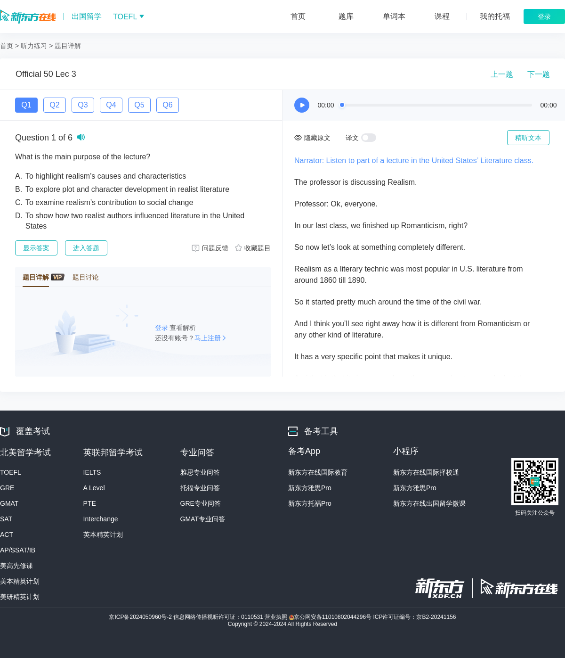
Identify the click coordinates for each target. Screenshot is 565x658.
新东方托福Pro (309, 503)
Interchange (100, 519)
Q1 (26, 105)
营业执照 (277, 617)
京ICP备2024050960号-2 (141, 617)
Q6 (167, 105)
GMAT (9, 503)
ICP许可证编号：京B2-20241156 (414, 617)
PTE (89, 503)
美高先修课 (16, 565)
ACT (6, 534)
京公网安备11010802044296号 (331, 617)
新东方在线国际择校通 (426, 472)
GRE (7, 488)
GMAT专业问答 (202, 519)
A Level (94, 488)
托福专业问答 (200, 488)
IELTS (92, 472)
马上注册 (207, 338)
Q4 (111, 105)
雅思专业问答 (200, 472)
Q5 (139, 105)
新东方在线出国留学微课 (429, 503)
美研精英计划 (20, 596)
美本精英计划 (20, 581)
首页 (6, 45)
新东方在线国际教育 (317, 472)
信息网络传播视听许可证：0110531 (219, 617)
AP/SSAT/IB (17, 550)
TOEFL (10, 472)
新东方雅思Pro (309, 488)
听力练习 (34, 45)
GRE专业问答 (200, 503)
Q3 (83, 105)
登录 (162, 327)
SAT (6, 519)
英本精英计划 (103, 534)
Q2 (54, 105)
